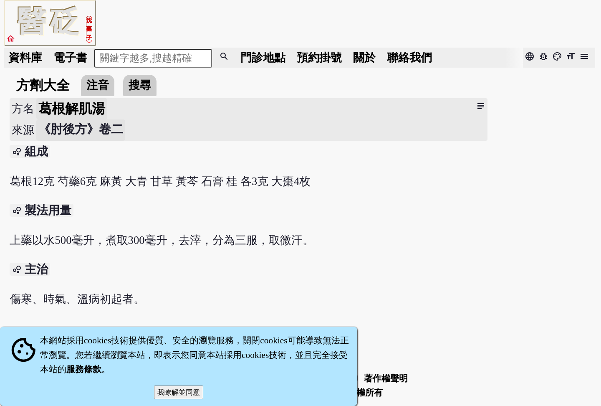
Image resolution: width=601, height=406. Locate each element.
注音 (97, 85)
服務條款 (83, 369)
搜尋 (140, 85)
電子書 (70, 57)
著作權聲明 (386, 378)
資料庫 (25, 57)
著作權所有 (361, 393)
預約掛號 (319, 57)
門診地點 (262, 57)
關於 (364, 57)
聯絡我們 (409, 57)
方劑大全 (43, 85)
